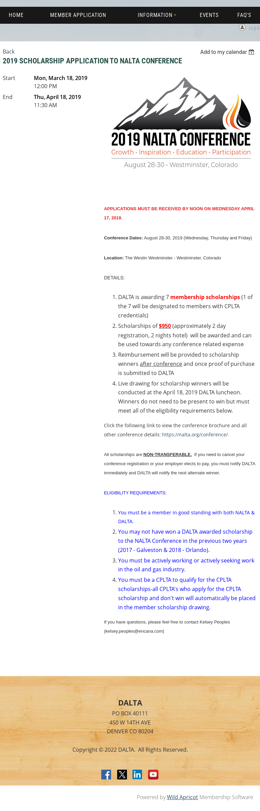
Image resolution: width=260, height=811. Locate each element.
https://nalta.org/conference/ (195, 434)
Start (9, 78)
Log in (254, 27)
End (8, 97)
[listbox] (228, 52)
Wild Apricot (182, 797)
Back (9, 51)
